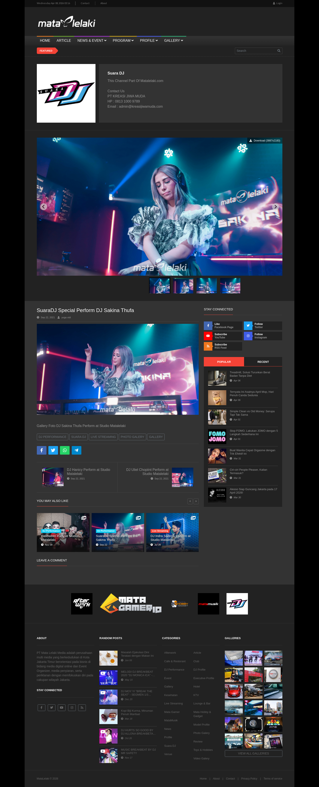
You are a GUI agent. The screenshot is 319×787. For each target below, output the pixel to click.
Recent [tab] (263, 361)
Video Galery (201, 758)
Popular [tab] (224, 361)
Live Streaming (103, 437)
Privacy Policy (249, 778)
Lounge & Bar (201, 703)
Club (196, 661)
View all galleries (253, 753)
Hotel (196, 686)
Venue (168, 754)
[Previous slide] (43, 206)
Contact (85, 3)
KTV (196, 695)
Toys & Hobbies (203, 749)
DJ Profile (199, 669)
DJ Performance (53, 437)
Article (197, 652)
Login (277, 3)
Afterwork (170, 652)
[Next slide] (275, 206)
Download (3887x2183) (264, 140)
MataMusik (171, 720)
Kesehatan (170, 695)
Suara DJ (78, 437)
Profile (168, 737)
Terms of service (273, 778)
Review (198, 741)
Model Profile (201, 724)
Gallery (156, 437)
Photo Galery (132, 437)
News (167, 728)
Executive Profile (203, 678)
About (103, 3)
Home (203, 778)
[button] (159, 285)
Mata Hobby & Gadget (202, 714)
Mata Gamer (172, 712)
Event (167, 678)
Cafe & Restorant (175, 661)
